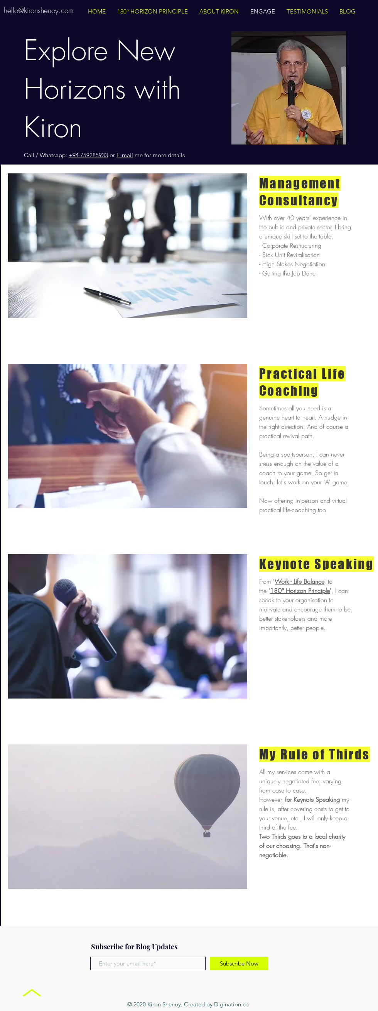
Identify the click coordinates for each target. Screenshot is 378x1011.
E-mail (124, 155)
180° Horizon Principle (300, 590)
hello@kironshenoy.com (39, 10)
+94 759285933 (88, 155)
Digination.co (231, 1004)
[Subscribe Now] (239, 963)
